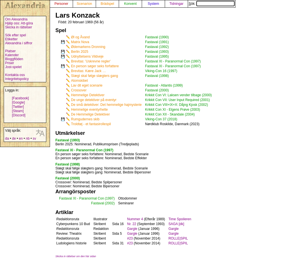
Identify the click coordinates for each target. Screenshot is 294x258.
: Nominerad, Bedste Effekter (101, 158)
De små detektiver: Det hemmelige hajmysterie (106, 105)
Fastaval (97, 203)
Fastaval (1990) (157, 37)
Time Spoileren (179, 219)
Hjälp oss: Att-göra (19, 23)
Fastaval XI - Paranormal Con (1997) (173, 61)
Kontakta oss (15, 75)
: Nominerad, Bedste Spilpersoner (88, 182)
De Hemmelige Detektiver (90, 114)
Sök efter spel (15, 35)
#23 (130, 238)
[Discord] (18, 115)
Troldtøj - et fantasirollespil (91, 124)
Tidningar (176, 4)
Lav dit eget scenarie (87, 85)
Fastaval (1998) (157, 76)
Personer (61, 4)
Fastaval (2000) (157, 90)
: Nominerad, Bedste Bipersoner (103, 172)
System (153, 4)
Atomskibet (79, 81)
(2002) (110, 203)
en (20, 138)
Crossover (79, 90)
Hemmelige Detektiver (88, 95)
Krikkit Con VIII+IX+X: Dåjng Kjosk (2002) (176, 105)
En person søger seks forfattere (95, 66)
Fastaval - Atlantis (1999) (164, 85)
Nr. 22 (131, 224)
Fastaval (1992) (157, 47)
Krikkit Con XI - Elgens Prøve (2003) (172, 110)
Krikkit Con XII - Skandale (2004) (170, 114)
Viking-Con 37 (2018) (161, 119)
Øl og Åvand (80, 37)
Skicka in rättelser (18, 27)
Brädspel (107, 4)
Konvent (130, 4)
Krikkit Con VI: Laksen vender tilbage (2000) (178, 95)
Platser (10, 51)
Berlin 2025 (79, 52)
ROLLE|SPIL (178, 238)
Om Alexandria (16, 19)
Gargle (132, 229)
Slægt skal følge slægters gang (94, 76)
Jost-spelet (13, 67)
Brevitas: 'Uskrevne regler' (90, 61)
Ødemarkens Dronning (88, 47)
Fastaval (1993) (157, 52)
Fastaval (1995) (157, 56)
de (14, 138)
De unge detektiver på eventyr (93, 100)
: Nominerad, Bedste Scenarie (102, 154)
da (7, 138)
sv (34, 138)
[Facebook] (20, 98)
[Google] (18, 102)
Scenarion (84, 4)
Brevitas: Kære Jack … (88, 71)
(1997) (110, 198)
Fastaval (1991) (157, 42)
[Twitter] (18, 107)
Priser (9, 63)
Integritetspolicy (17, 79)
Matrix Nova (80, 42)
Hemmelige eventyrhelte (89, 110)
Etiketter (11, 39)
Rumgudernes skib (85, 119)
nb (28, 138)
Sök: (212, 4)
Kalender (12, 55)
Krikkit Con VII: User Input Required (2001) (177, 100)
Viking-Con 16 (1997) (161, 71)
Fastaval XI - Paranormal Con (81, 198)
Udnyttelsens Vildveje (87, 56)
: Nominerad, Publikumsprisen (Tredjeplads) (97, 144)
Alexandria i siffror (18, 43)
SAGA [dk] (176, 224)
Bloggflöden (14, 59)
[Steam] (18, 111)
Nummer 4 (135, 219)
